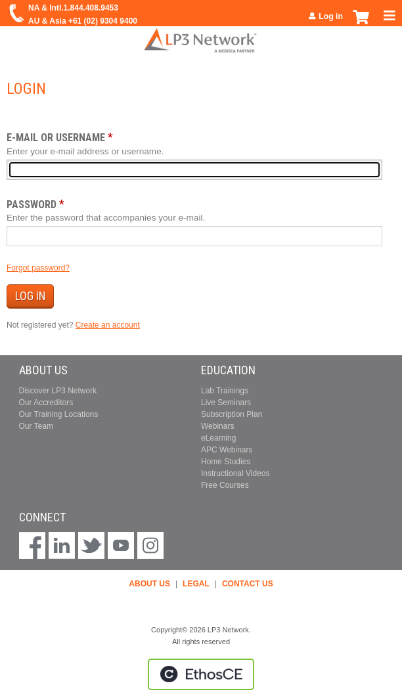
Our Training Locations (59, 414)
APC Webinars (226, 449)
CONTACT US (247, 583)
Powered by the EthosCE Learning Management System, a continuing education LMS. (201, 674)
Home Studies (225, 461)
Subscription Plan (231, 414)
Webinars (217, 426)
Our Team (36, 426)
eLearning (218, 438)
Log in (331, 16)
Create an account (108, 325)
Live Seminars (226, 402)
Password (31, 204)
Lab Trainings (224, 390)
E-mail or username (56, 137)
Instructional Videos (235, 473)
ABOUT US (149, 583)
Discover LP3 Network (58, 390)
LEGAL (196, 583)
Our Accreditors (46, 402)
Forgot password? (38, 268)
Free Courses (225, 485)
